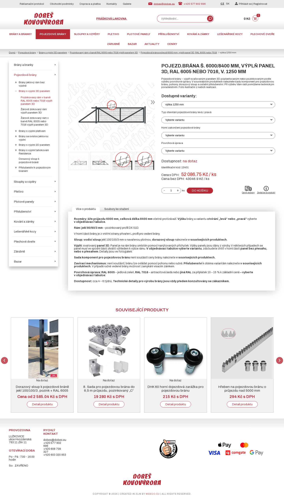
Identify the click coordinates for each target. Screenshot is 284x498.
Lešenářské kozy (230, 34)
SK (227, 3)
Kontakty (111, 4)
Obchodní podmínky (62, 4)
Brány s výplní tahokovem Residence (34, 152)
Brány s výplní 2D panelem (34, 145)
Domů (12, 52)
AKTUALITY (152, 44)
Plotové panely (138, 34)
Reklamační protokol (32, 4)
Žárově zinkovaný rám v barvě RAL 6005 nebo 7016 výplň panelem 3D (35, 121)
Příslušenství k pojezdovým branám (35, 169)
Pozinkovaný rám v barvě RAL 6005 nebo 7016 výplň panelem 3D (104, 52)
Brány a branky (20, 34)
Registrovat (260, 4)
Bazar (132, 44)
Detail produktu (42, 404)
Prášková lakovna (111, 18)
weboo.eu (153, 494)
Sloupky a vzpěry (87, 34)
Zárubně (113, 44)
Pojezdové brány (53, 34)
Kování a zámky (198, 34)
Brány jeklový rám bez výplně (32, 84)
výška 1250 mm (174, 104)
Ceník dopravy (248, 193)
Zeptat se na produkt (266, 193)
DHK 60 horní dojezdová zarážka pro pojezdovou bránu (176, 388)
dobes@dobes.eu (164, 3)
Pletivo (113, 34)
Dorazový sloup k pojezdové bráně (29, 161)
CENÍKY (172, 44)
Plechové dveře (262, 34)
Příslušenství (168, 34)
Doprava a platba (90, 4)
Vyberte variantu (175, 119)
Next (279, 360)
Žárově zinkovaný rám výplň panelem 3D (34, 111)
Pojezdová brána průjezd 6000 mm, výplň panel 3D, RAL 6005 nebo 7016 (179, 52)
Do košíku (200, 190)
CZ (222, 3)
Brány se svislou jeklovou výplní (33, 138)
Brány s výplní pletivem (32, 131)
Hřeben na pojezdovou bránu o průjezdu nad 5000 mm (242, 388)
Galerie (127, 4)
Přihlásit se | (244, 4)
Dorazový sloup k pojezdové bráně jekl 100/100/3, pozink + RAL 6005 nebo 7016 (42, 390)
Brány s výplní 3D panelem (53, 52)
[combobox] (181, 18)
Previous (4, 360)
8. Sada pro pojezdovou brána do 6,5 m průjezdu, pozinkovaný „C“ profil (109, 390)
